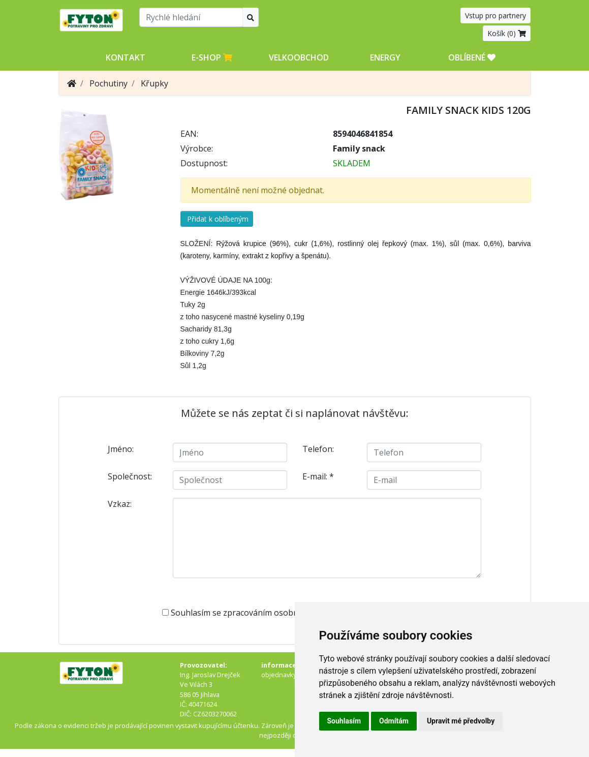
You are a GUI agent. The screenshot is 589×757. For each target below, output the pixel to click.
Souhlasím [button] (344, 721)
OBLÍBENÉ (471, 57)
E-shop (212, 57)
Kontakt (125, 57)
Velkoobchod (299, 57)
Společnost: (130, 476)
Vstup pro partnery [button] (495, 15)
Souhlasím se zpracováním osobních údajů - (289, 612)
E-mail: (318, 476)
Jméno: (121, 449)
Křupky (154, 83)
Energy (385, 57)
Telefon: (318, 449)
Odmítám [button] (394, 721)
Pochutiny (108, 83)
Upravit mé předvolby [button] (460, 721)
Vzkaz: (120, 503)
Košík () (506, 33)
